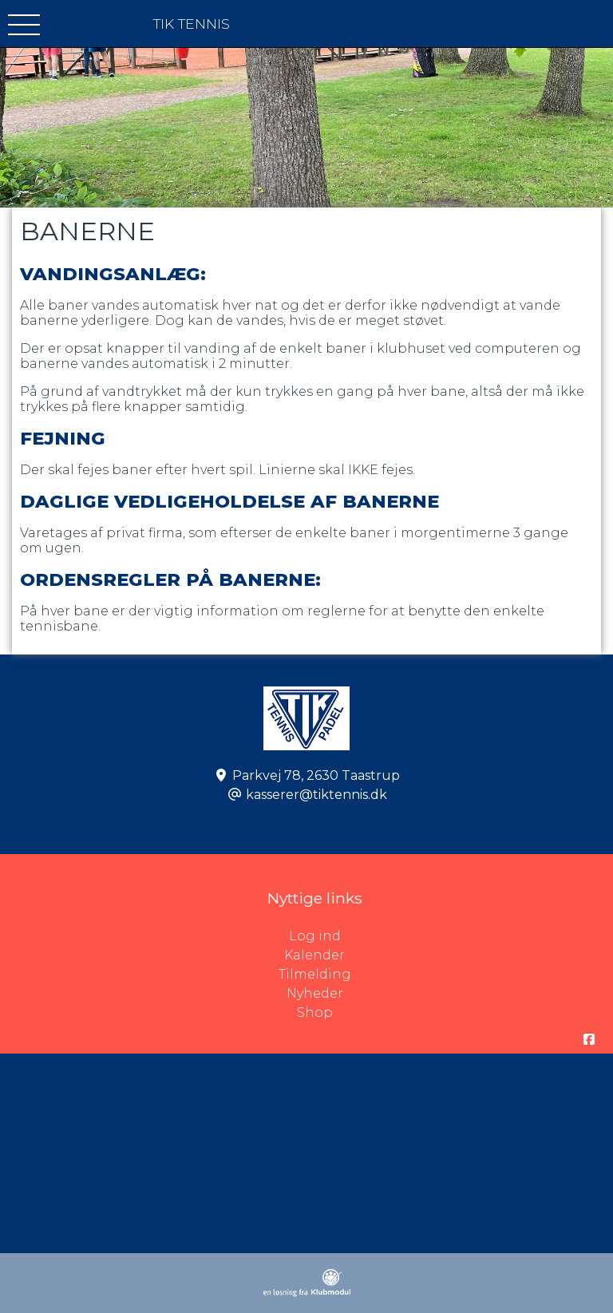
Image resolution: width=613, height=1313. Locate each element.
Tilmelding (315, 974)
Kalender (314, 955)
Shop (315, 1012)
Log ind (451, 936)
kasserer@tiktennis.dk (316, 794)
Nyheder (315, 993)
